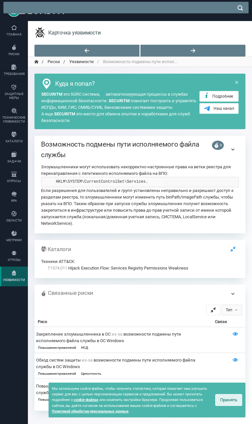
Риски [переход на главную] (53, 61)
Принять (228, 399)
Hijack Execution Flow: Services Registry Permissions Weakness (118, 268)
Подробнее (218, 96)
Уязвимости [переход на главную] (81, 61)
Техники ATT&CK (57, 261)
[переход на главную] (36, 62)
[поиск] (240, 8)
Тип (229, 310)
